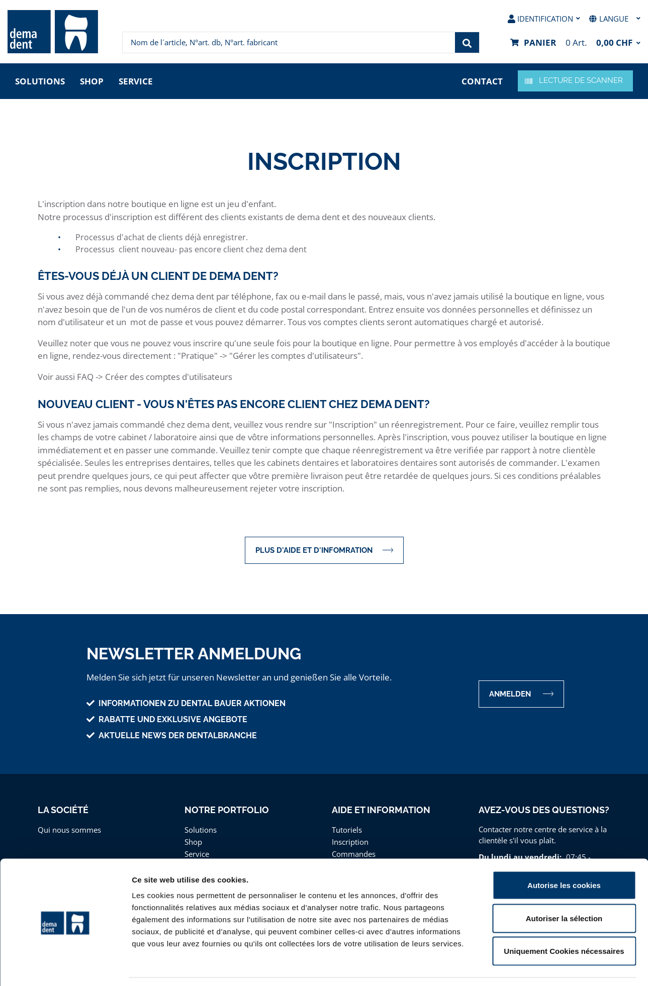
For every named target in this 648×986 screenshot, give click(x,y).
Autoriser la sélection (564, 887)
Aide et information (381, 810)
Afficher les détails (554, 966)
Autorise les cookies (564, 854)
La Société (63, 810)
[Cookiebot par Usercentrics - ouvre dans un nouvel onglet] (65, 966)
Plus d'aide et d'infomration (324, 550)
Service (136, 81)
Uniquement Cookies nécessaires (564, 920)
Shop (92, 81)
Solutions (40, 81)
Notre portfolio (226, 810)
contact (482, 81)
